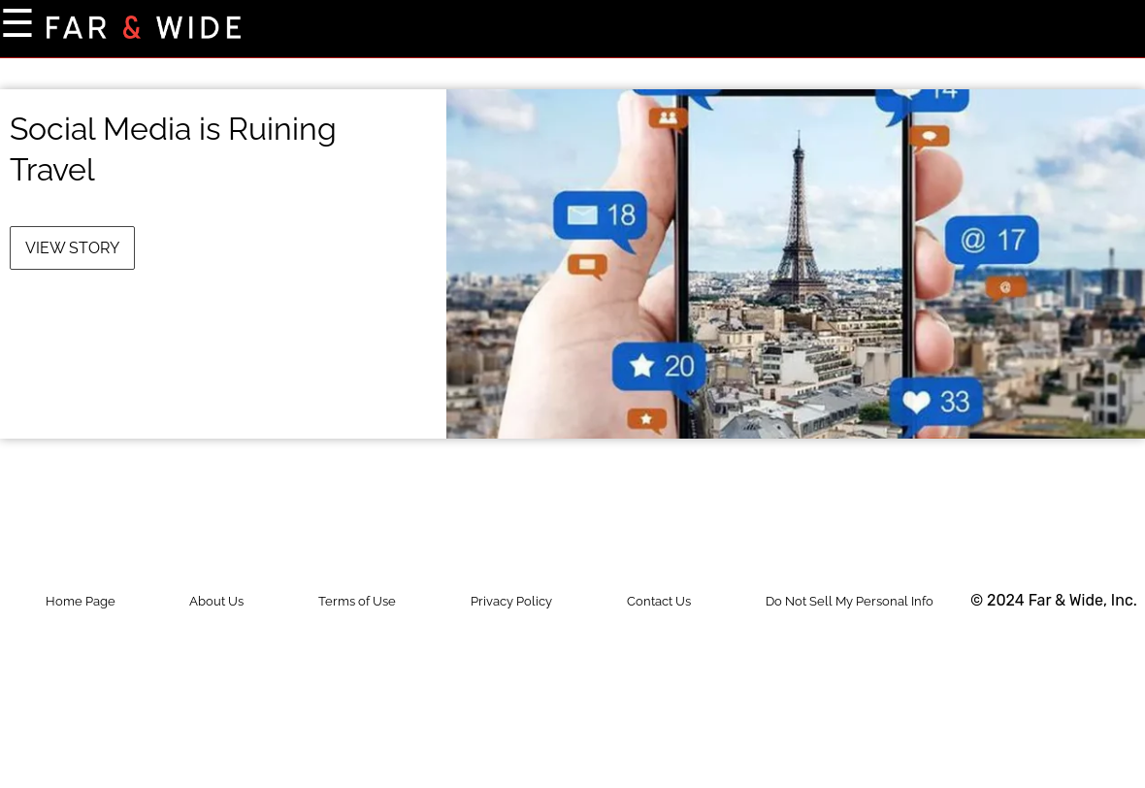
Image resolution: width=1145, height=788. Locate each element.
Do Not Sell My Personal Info (849, 601)
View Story (72, 248)
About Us (216, 601)
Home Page (80, 601)
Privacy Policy (511, 601)
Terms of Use (357, 601)
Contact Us (659, 601)
